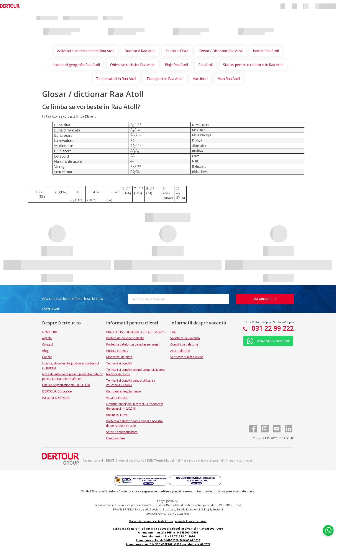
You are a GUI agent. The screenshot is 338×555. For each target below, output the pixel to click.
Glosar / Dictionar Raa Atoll (221, 50)
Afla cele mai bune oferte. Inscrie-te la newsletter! (72, 300)
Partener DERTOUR (56, 397)
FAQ (173, 332)
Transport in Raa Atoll (164, 78)
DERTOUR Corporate (57, 391)
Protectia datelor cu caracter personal (132, 344)
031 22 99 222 (272, 328)
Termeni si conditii (119, 363)
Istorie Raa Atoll (266, 50)
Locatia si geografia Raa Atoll (76, 64)
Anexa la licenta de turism (191, 521)
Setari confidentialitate (122, 432)
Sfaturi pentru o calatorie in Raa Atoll (253, 64)
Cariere (47, 357)
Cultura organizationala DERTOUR (66, 385)
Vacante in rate (116, 397)
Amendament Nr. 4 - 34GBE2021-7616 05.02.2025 (168, 540)
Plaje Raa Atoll (176, 64)
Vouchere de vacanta (185, 338)
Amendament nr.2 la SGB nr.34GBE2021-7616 (168, 532)
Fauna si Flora (177, 50)
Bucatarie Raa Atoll (140, 50)
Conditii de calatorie (184, 344)
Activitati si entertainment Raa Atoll (85, 50)
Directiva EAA (115, 438)
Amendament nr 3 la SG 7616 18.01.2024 (168, 536)
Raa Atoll (205, 64)
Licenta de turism (162, 521)
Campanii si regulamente (123, 391)
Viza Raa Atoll (229, 78)
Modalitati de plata (119, 357)
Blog (45, 351)
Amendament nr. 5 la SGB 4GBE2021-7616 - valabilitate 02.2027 (168, 544)
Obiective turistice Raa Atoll (132, 64)
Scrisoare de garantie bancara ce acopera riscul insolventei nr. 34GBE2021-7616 (168, 528)
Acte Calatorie (180, 351)
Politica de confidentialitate (125, 338)
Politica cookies (117, 351)
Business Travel (117, 415)
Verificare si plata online (186, 357)
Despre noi (49, 332)
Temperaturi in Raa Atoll (116, 78)
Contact (47, 344)
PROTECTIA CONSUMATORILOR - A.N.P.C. (136, 332)
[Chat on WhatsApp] (328, 530)
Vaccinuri (200, 78)
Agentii (47, 338)
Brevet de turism (139, 521)
